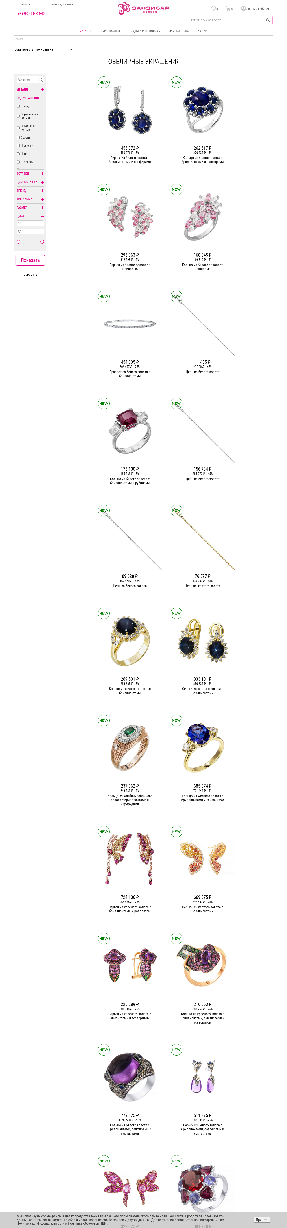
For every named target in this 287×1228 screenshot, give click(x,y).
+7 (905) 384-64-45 (31, 14)
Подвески (27, 145)
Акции (202, 31)
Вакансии (107, 1160)
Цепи (24, 153)
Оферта (229, 1143)
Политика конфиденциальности (245, 1135)
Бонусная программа (189, 1135)
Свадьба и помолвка (144, 31)
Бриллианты (110, 31)
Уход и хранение (186, 1152)
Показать (30, 260)
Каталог (86, 31)
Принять (262, 1220)
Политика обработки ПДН (87, 1223)
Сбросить (30, 274)
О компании (109, 1127)
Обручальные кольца (29, 116)
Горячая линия (234, 1127)
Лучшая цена (179, 31)
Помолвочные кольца (30, 127)
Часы (142, 1160)
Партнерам (108, 1143)
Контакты (24, 4)
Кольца (25, 106)
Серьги (25, 137)
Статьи (105, 1135)
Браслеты (27, 162)
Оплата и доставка (60, 4)
